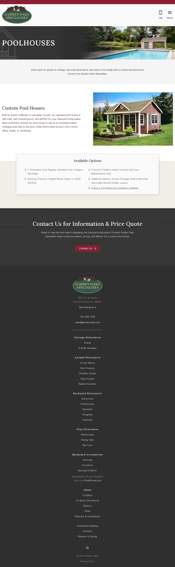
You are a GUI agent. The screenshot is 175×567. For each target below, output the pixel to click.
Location (87, 495)
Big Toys (87, 445)
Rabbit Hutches (87, 384)
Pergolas (87, 414)
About (87, 489)
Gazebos (87, 409)
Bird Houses (87, 368)
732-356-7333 (87, 316)
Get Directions (86, 307)
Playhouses (87, 434)
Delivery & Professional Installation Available (114, 188)
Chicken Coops (87, 373)
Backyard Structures (87, 393)
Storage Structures (87, 337)
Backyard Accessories (87, 454)
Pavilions (87, 419)
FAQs (87, 511)
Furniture (87, 465)
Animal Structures (87, 357)
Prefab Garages (87, 348)
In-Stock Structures (87, 500)
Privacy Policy (87, 561)
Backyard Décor (87, 470)
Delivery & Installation (87, 516)
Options (87, 505)
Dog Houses (87, 378)
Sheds (87, 342)
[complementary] (155, 551)
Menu (170, 18)
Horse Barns (87, 362)
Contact (87, 531)
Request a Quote (87, 536)
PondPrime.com (92, 480)
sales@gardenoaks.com (87, 322)
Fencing (87, 459)
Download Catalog (87, 525)
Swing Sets (87, 439)
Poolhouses (87, 404)
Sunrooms (87, 398)
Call (160, 18)
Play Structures (87, 429)
